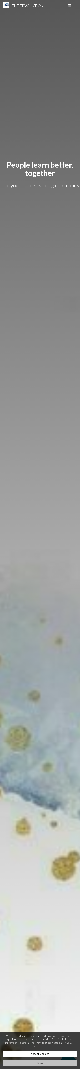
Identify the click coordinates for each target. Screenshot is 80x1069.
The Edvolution (27, 5)
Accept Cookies (40, 1053)
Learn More (38, 1046)
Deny (40, 1063)
